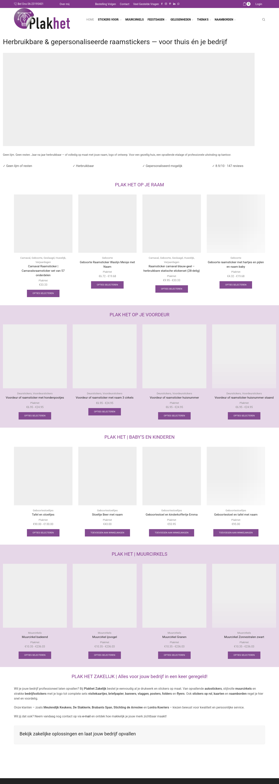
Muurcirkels (35, 634)
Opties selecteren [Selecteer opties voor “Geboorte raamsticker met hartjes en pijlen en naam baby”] (236, 285)
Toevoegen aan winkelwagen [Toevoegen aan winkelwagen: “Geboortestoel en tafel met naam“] (235, 534)
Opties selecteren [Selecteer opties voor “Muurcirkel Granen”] (174, 657)
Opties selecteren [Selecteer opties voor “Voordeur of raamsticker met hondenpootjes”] (35, 416)
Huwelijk (61, 257)
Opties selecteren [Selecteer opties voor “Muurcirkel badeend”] (35, 657)
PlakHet (43, 280)
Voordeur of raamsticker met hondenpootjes (35, 398)
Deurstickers (24, 394)
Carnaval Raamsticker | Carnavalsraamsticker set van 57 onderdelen (43, 270)
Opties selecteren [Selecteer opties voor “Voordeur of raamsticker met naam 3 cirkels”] (105, 412)
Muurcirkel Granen (174, 638)
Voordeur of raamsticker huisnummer (174, 398)
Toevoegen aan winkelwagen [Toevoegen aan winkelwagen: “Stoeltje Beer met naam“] (107, 534)
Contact (124, 4)
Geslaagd (49, 257)
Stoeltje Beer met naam (107, 516)
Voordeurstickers (43, 394)
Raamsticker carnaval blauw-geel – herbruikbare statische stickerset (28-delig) (171, 270)
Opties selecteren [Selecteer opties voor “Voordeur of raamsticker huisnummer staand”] (244, 416)
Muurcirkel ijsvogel (105, 638)
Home (90, 19)
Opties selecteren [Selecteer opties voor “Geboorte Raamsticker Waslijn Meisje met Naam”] (107, 285)
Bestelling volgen (105, 4)
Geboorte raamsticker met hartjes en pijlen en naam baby (236, 264)
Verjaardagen (43, 261)
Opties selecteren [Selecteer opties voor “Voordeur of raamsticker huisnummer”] (174, 416)
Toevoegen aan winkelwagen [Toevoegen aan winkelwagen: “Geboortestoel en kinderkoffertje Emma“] (171, 534)
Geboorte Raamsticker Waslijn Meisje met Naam (107, 264)
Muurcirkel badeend (34, 638)
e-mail (85, 718)
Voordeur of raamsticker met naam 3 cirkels (105, 398)
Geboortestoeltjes (43, 511)
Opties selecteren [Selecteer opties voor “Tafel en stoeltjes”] (43, 534)
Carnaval (24, 257)
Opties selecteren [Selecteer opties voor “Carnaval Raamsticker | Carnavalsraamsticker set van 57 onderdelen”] (43, 294)
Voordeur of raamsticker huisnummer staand (244, 398)
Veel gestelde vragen (146, 4)
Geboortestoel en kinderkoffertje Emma (172, 516)
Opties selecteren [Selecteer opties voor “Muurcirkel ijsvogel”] (105, 657)
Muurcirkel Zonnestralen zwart (244, 638)
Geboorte (36, 257)
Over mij (65, 4)
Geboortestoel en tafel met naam (235, 516)
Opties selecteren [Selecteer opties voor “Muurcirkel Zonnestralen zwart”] (244, 657)
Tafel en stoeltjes (43, 516)
